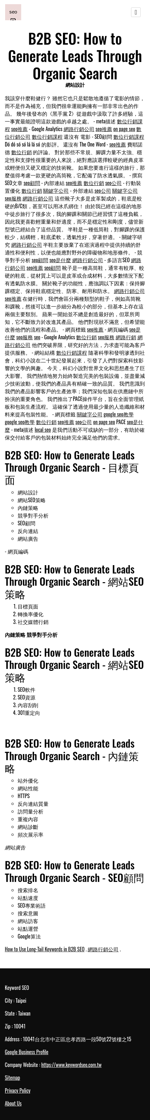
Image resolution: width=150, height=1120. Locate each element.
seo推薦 (19, 129)
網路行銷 (126, 337)
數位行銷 (21, 152)
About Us (13, 1103)
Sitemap (12, 1077)
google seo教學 (119, 414)
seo (37, 337)
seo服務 (13, 198)
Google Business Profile (26, 1052)
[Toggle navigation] (136, 12)
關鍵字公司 (56, 190)
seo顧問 (31, 183)
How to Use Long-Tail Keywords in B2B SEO (44, 949)
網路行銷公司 (79, 129)
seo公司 (113, 183)
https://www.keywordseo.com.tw (71, 1065)
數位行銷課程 (47, 136)
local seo (43, 429)
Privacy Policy (18, 1090)
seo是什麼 (60, 260)
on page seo (124, 129)
